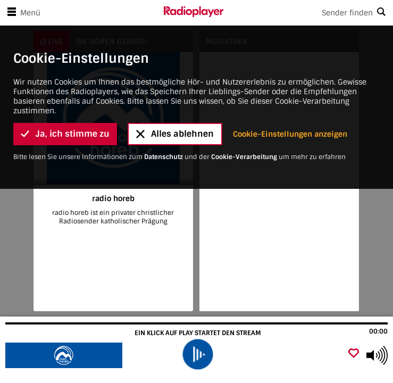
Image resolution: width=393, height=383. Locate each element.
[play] (197, 354)
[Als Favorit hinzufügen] (353, 354)
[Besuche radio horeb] (65, 355)
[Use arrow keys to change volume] (377, 355)
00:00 (378, 331)
